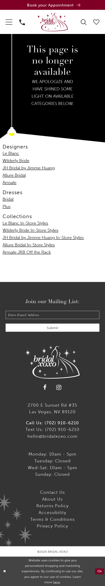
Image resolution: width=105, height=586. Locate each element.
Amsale (9, 182)
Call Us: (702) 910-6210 (52, 422)
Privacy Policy (52, 525)
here (56, 582)
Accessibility (52, 512)
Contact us (52, 492)
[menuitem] (9, 22)
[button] (9, 22)
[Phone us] (22, 22)
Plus (7, 206)
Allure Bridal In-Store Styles (29, 244)
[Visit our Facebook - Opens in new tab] (45, 387)
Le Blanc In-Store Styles (25, 223)
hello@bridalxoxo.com (52, 436)
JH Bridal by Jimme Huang (29, 167)
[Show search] (83, 21)
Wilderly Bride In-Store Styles (30, 230)
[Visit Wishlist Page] (96, 21)
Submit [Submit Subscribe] (52, 328)
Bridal (8, 199)
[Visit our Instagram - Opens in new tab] (59, 387)
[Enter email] (52, 315)
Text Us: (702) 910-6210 (52, 429)
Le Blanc (11, 153)
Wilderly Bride (16, 160)
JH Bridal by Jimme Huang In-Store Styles (43, 237)
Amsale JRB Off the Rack (27, 252)
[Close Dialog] (4, 571)
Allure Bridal (14, 175)
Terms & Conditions (52, 519)
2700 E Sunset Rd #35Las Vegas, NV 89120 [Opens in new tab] (53, 408)
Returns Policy (52, 505)
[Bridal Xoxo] (52, 22)
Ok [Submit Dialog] (99, 571)
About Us (52, 499)
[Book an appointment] (52, 5)
